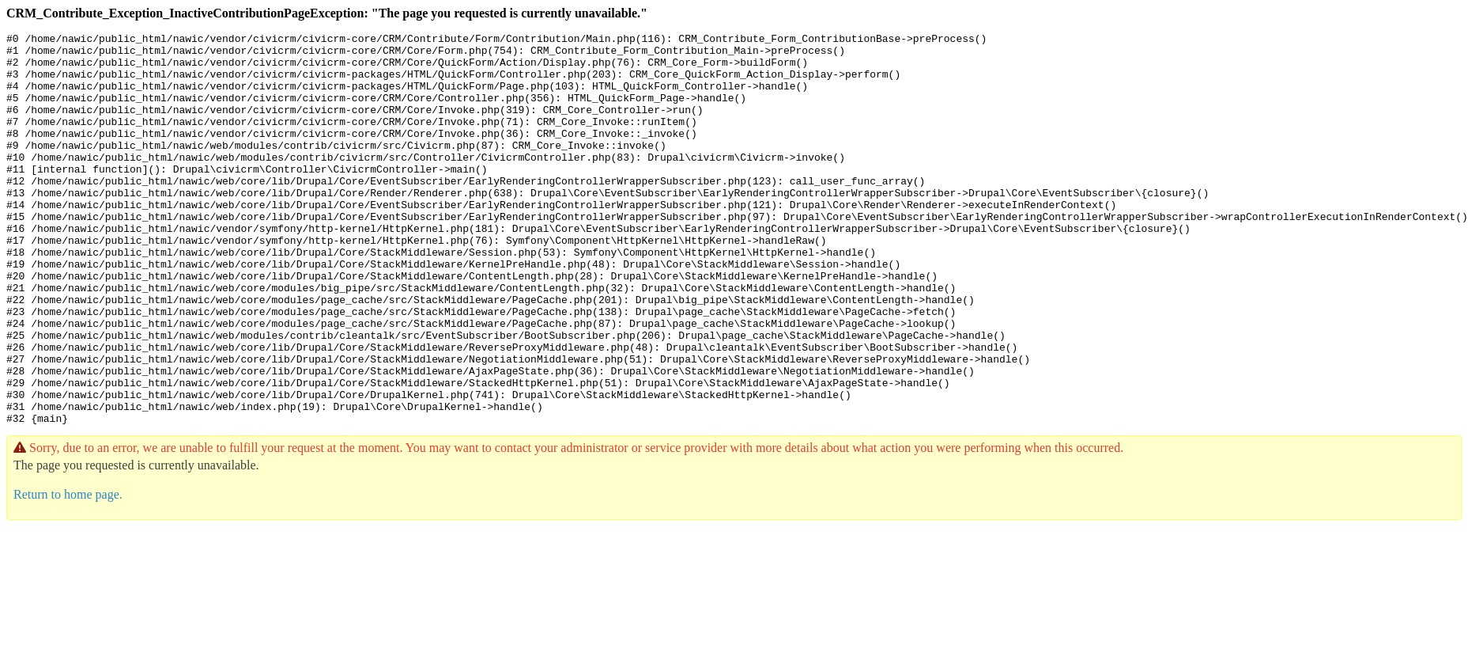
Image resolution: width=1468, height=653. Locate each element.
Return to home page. (68, 572)
